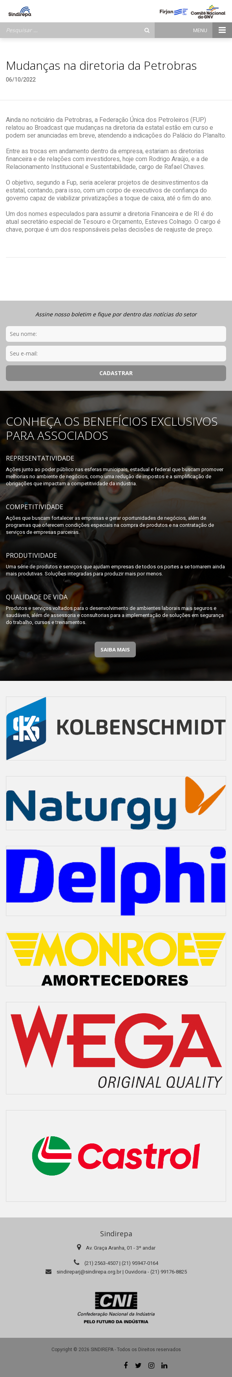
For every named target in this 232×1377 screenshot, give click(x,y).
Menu (212, 30)
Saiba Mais (115, 649)
